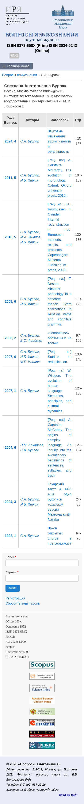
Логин (9, 557)
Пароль (10, 572)
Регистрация (15, 598)
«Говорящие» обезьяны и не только (60, 338)
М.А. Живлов (30, 237)
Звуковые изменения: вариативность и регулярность (59, 141)
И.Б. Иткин (29, 180)
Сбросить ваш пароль (22, 603)
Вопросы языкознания (19, 75)
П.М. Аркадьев (31, 445)
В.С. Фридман (31, 340)
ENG (14, 55)
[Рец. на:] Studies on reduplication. (60, 357)
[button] (16, 66)
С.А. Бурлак (29, 141)
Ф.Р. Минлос (29, 362)
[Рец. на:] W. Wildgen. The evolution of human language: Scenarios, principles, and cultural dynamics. (60, 391)
